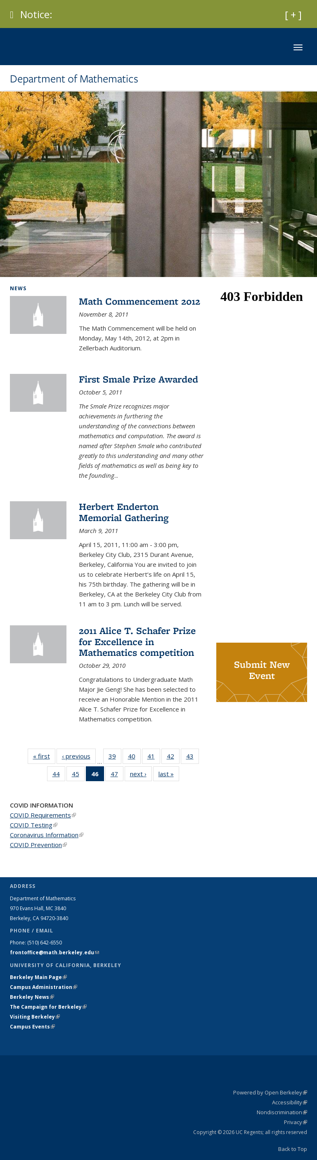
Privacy (295, 1122)
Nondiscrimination (282, 1112)
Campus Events (32, 1026)
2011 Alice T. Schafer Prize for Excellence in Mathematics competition (137, 641)
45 (78, 775)
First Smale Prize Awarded (138, 379)
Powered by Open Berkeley (270, 1092)
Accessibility (289, 1102)
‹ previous (79, 755)
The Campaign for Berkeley (48, 1006)
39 (115, 757)
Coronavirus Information (46, 835)
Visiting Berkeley (35, 1016)
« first (44, 755)
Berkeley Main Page (38, 977)
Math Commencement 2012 (139, 301)
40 (134, 757)
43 (192, 757)
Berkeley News (32, 996)
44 (58, 775)
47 (117, 775)
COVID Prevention (38, 845)
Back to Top (292, 1149)
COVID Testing (33, 825)
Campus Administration (43, 987)
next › (141, 773)
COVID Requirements (43, 815)
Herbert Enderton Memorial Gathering (123, 512)
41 (153, 757)
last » (168, 773)
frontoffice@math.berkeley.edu (54, 952)
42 (173, 757)
